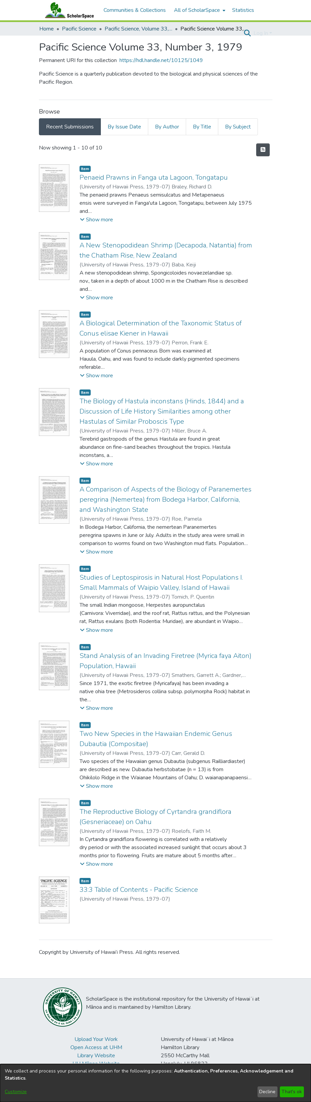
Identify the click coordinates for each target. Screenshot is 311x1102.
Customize (16, 1091)
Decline (267, 1091)
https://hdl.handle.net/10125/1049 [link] (161, 60)
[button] (247, 33)
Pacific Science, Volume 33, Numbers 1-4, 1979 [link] (138, 29)
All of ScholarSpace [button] (197, 10)
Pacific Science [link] (79, 29)
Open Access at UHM (96, 1047)
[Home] (68, 10)
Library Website (96, 1055)
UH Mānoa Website (96, 1063)
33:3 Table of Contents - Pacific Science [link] (139, 889)
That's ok (292, 1091)
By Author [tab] (167, 127)
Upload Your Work (96, 1039)
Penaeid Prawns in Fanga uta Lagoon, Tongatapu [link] (154, 177)
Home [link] (46, 29)
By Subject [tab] (238, 127)
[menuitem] (199, 10)
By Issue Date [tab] (124, 127)
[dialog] (155, 1083)
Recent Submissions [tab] (70, 127)
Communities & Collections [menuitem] (135, 10)
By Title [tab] (202, 127)
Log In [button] (261, 33)
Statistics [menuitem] (243, 10)
